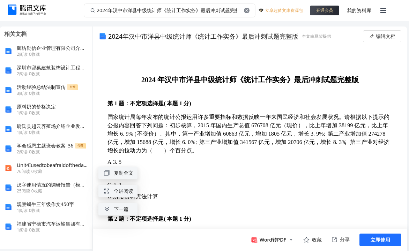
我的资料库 (359, 10)
